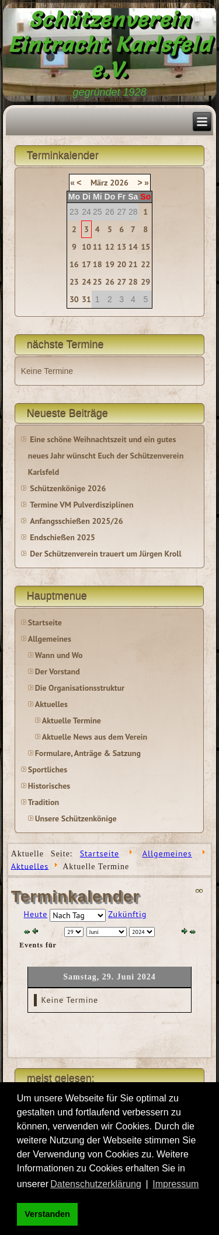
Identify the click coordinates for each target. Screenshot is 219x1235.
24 (86, 282)
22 (145, 264)
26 (109, 282)
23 (74, 282)
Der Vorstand (57, 671)
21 (133, 264)
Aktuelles (51, 704)
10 (86, 247)
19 (109, 264)
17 (86, 264)
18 (97, 264)
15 (145, 247)
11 (97, 247)
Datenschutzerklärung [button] (95, 1184)
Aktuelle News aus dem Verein (94, 737)
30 (74, 299)
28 (133, 282)
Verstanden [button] (47, 1214)
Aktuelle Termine (71, 720)
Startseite (45, 622)
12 (109, 247)
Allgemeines (49, 639)
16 (74, 264)
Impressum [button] (175, 1184)
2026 (119, 182)
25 (97, 282)
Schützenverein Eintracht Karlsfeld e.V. (109, 44)
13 (121, 247)
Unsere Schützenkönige (76, 818)
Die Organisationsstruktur (79, 688)
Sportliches (47, 769)
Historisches (49, 786)
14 (133, 247)
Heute (36, 914)
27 (121, 282)
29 (145, 282)
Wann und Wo (59, 655)
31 (86, 299)
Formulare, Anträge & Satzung (88, 753)
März (99, 182)
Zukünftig (127, 914)
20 (121, 264)
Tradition (43, 802)
